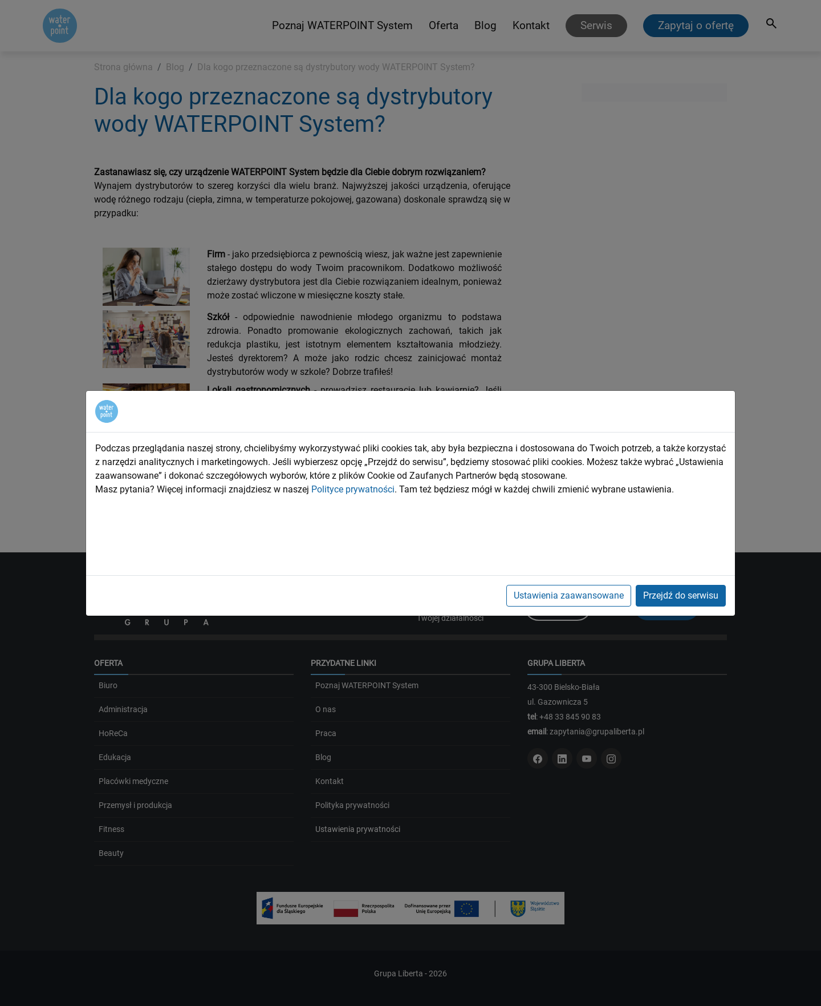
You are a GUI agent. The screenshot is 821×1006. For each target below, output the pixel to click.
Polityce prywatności (353, 489)
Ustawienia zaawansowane (569, 595)
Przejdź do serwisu (680, 595)
